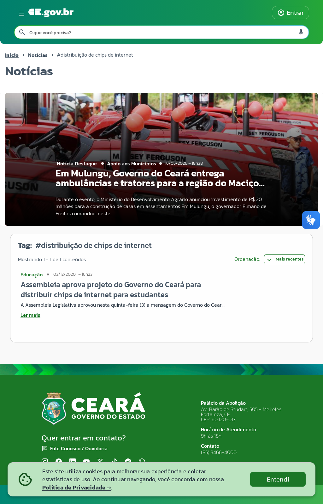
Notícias (38, 55)
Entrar (290, 12)
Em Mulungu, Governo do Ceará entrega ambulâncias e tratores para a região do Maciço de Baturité (157, 183)
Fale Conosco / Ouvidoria (79, 448)
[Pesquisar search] (22, 32)
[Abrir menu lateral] (20, 12)
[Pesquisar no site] (161, 32)
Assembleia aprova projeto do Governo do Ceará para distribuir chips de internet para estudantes (111, 289)
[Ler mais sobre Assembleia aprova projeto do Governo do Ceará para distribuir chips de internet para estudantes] (124, 314)
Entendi (278, 479)
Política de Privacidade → (76, 487)
